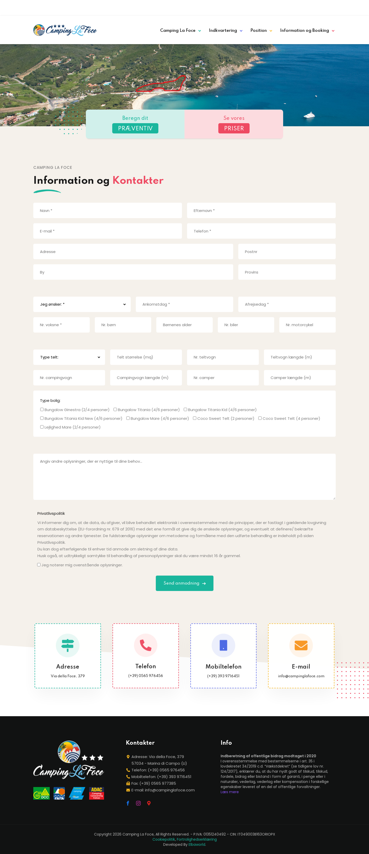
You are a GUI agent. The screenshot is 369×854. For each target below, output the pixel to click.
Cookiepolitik (163, 839)
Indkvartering (223, 30)
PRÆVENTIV (135, 129)
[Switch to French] (317, 7)
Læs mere (230, 791)
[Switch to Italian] (296, 7)
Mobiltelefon (223, 673)
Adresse (67, 673)
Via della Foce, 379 (68, 683)
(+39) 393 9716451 (223, 683)
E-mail (301, 673)
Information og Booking (304, 30)
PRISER (234, 129)
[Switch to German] (310, 7)
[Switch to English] (303, 7)
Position (258, 30)
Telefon (145, 673)
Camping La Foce (178, 30)
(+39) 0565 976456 (145, 682)
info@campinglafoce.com (301, 683)
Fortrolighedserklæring (197, 839)
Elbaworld (197, 844)
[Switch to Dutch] (324, 7)
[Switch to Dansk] (331, 7)
